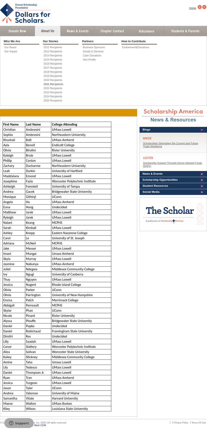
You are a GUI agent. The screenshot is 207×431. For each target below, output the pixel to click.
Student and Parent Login (185, 31)
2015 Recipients (53, 59)
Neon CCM (40, 425)
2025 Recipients (53, 100)
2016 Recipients (53, 63)
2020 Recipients (53, 80)
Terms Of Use (198, 422)
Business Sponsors (94, 47)
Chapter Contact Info (112, 31)
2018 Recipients (53, 71)
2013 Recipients (53, 51)
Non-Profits (89, 59)
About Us (48, 31)
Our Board (10, 47)
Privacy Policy (181, 422)
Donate (17, 31)
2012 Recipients (53, 47)
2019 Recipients (53, 76)
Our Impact (10, 51)
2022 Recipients (53, 88)
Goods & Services (93, 51)
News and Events (78, 31)
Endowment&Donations (135, 47)
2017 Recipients (53, 67)
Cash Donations (92, 55)
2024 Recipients (53, 96)
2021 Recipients (53, 84)
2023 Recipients (53, 92)
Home (192, 8)
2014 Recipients (53, 55)
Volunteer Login (146, 31)
